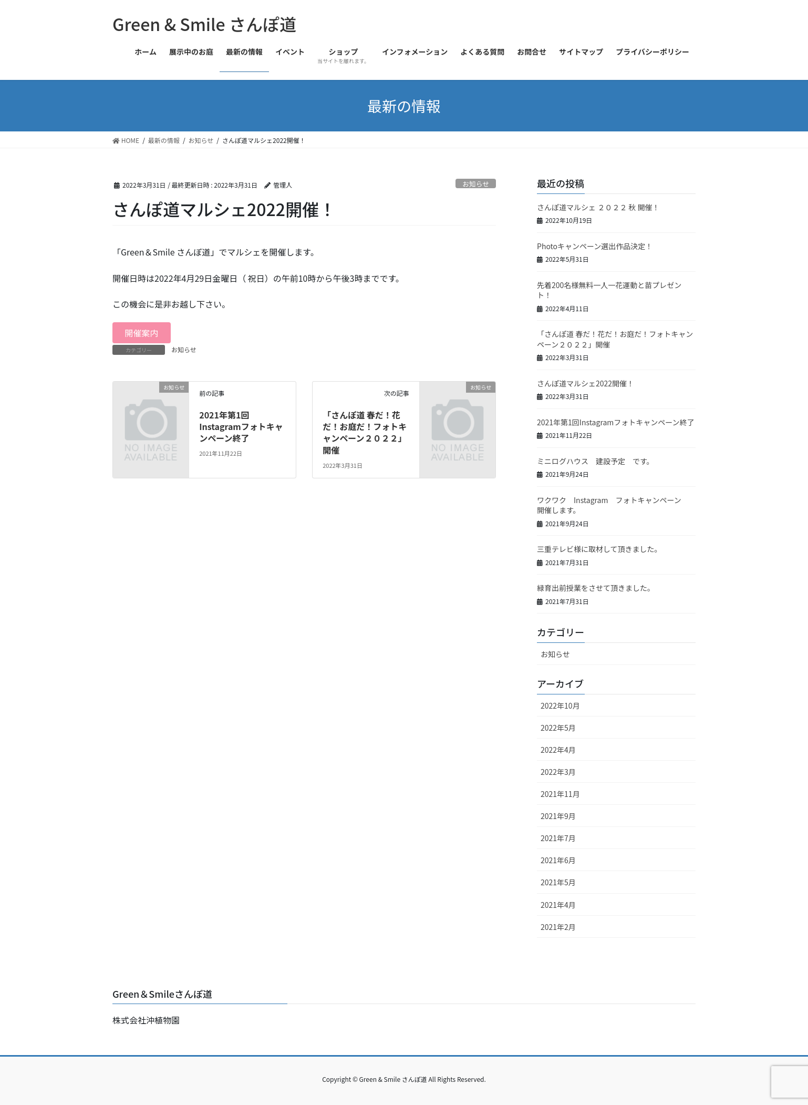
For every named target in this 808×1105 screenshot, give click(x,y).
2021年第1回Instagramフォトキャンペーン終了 (241, 426)
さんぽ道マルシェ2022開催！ (585, 383)
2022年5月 (558, 727)
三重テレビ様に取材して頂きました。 (599, 549)
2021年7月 (558, 838)
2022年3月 (558, 771)
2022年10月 (560, 705)
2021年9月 (558, 816)
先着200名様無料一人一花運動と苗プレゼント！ (609, 290)
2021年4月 (558, 904)
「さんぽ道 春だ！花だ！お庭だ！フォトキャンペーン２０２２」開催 (365, 432)
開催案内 (141, 332)
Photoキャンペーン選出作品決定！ (594, 246)
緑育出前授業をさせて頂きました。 (596, 587)
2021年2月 (558, 927)
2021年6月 (558, 860)
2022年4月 (558, 749)
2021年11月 (560, 794)
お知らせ (475, 184)
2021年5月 (558, 882)
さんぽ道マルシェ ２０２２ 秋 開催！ (598, 207)
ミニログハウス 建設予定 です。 (595, 461)
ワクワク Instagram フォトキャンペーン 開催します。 (613, 505)
